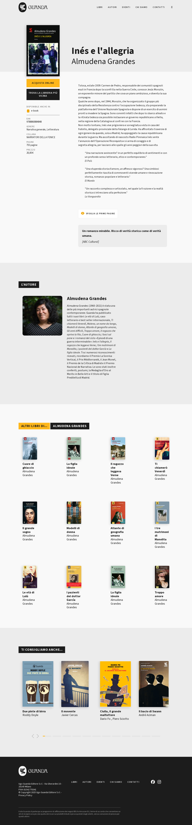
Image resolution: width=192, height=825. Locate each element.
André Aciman (147, 715)
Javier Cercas (69, 715)
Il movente (68, 711)
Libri (100, 7)
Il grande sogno (28, 530)
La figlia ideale (72, 466)
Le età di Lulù (28, 594)
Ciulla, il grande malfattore (110, 713)
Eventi (126, 7)
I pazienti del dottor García (74, 596)
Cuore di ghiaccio (28, 466)
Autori (112, 7)
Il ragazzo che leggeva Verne (117, 469)
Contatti (159, 7)
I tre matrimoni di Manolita (162, 534)
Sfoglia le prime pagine (100, 213)
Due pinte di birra (34, 711)
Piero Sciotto (120, 719)
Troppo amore (159, 594)
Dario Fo (105, 719)
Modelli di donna (73, 530)
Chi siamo (142, 7)
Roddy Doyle (30, 715)
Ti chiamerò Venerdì (161, 467)
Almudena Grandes (103, 61)
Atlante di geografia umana (117, 532)
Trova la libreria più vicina (42, 94)
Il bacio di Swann (150, 711)
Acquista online (43, 83)
